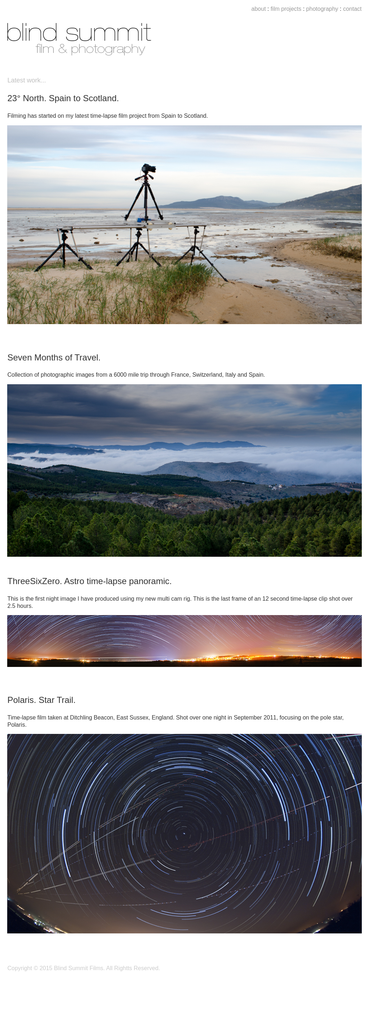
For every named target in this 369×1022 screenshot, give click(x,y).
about (259, 9)
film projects (285, 9)
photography (322, 9)
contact (352, 9)
